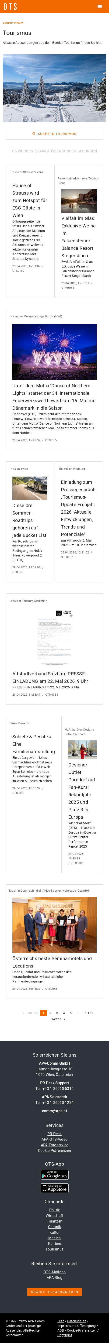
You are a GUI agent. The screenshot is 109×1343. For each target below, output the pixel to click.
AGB (60, 1330)
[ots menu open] (99, 6)
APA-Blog (54, 1277)
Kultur (54, 1232)
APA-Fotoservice (54, 1145)
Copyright (64, 1335)
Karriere (54, 1243)
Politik (54, 1210)
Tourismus (54, 1249)
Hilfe (60, 1321)
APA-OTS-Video (54, 1139)
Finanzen (54, 1221)
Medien (54, 1238)
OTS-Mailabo (54, 1272)
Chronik (54, 1227)
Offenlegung (86, 1326)
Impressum (65, 1326)
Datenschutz (76, 1321)
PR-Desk (54, 1134)
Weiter (59, 1019)
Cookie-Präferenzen (54, 1150)
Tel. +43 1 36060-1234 (54, 1102)
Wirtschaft (54, 1215)
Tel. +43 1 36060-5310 (54, 1088)
